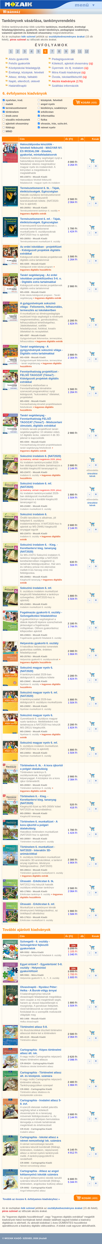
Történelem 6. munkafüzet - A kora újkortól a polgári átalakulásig (39, 825)
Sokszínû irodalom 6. (33, 514)
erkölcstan (46, 112)
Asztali (43, 1238)
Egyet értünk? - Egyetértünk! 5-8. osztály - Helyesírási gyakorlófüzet (41, 968)
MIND (7, 131)
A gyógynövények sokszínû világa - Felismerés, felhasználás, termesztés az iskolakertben (41, 307)
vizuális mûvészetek (16, 119)
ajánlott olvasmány (16, 123)
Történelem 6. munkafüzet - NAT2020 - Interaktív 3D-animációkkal (37, 850)
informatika (46, 115)
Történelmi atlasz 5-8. (34, 1026)
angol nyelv (46, 104)
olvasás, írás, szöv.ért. (53, 123)
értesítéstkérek (92, 474)
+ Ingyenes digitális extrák (47, 298)
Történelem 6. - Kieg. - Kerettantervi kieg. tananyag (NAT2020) (38, 800)
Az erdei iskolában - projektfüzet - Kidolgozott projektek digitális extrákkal (41, 250)
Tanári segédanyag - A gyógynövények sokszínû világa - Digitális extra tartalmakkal (41, 350)
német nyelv (47, 127)
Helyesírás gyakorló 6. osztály (39, 643)
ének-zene (10, 115)
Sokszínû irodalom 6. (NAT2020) (40, 456)
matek (8, 104)
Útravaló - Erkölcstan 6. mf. (37, 904)
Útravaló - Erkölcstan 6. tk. (37, 881)
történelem (11, 112)
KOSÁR (83, 102)
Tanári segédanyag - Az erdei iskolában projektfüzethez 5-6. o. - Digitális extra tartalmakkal (41, 278)
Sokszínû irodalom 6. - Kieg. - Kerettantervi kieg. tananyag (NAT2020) (39, 548)
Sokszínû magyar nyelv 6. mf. (39, 742)
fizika (42, 119)
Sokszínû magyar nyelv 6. (36, 715)
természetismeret (15, 108)
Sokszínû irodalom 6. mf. (36, 588)
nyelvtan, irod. (13, 100)
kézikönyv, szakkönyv (52, 108)
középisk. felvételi (50, 100)
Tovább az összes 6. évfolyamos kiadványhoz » (31, 1199)
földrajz (9, 127)
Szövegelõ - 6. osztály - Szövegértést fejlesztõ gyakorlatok (35, 945)
